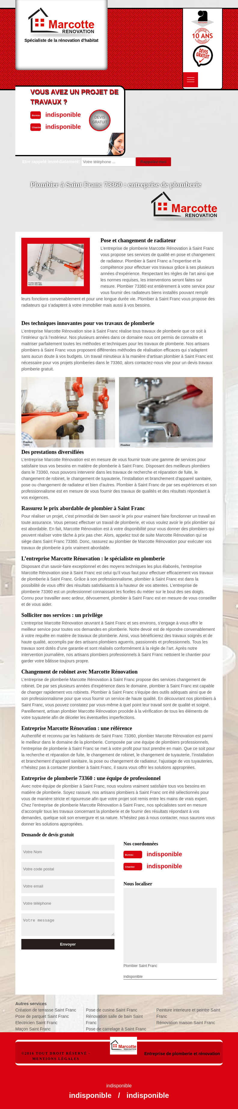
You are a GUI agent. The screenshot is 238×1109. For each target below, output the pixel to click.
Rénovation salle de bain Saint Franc (114, 1019)
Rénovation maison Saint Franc (185, 1022)
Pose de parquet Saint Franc (42, 1016)
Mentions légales (55, 1059)
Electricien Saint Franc (36, 1022)
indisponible (164, 854)
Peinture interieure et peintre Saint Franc (188, 1013)
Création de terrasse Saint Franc (45, 1010)
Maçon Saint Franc (33, 1029)
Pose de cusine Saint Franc (111, 1010)
